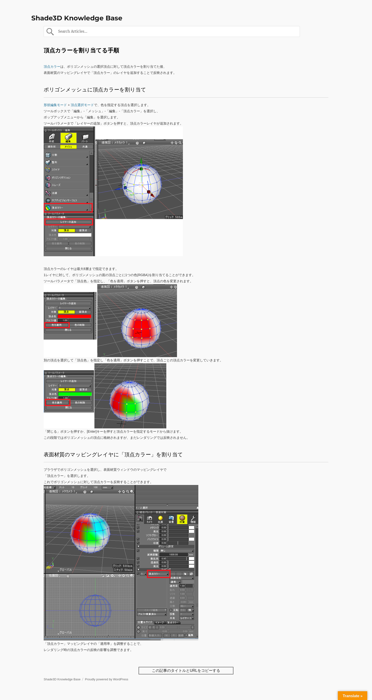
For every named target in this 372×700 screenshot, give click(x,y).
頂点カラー (52, 66)
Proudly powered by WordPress (106, 679)
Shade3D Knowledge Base (76, 18)
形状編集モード (55, 105)
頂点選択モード (82, 105)
